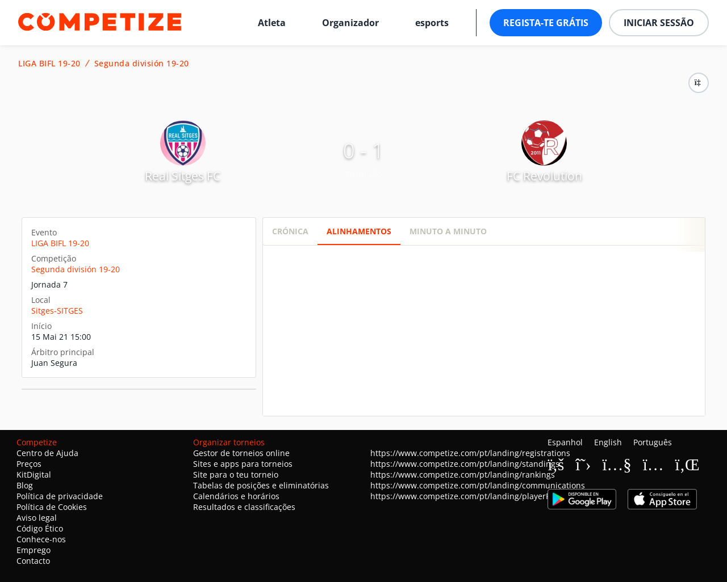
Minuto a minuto (448, 231)
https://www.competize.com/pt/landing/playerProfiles (472, 496)
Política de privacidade (59, 496)
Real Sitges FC (182, 176)
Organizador (350, 22)
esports (432, 22)
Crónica (290, 231)
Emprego (33, 550)
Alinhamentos (359, 231)
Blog (24, 485)
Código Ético (39, 528)
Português (652, 442)
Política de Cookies (51, 506)
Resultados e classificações (244, 506)
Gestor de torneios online (241, 453)
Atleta (272, 22)
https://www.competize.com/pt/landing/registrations (470, 453)
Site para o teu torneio (235, 474)
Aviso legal (36, 517)
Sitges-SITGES (57, 310)
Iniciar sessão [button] (659, 22)
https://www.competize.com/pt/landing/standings (464, 463)
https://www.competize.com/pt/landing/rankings (462, 474)
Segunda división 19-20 (141, 63)
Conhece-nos (41, 539)
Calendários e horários (236, 496)
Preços (28, 463)
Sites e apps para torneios (243, 463)
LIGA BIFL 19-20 (49, 63)
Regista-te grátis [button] (545, 22)
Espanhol (565, 442)
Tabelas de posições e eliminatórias (261, 485)
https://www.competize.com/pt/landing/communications (477, 485)
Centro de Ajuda (47, 453)
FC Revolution (544, 176)
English (608, 442)
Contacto (33, 560)
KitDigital (33, 474)
